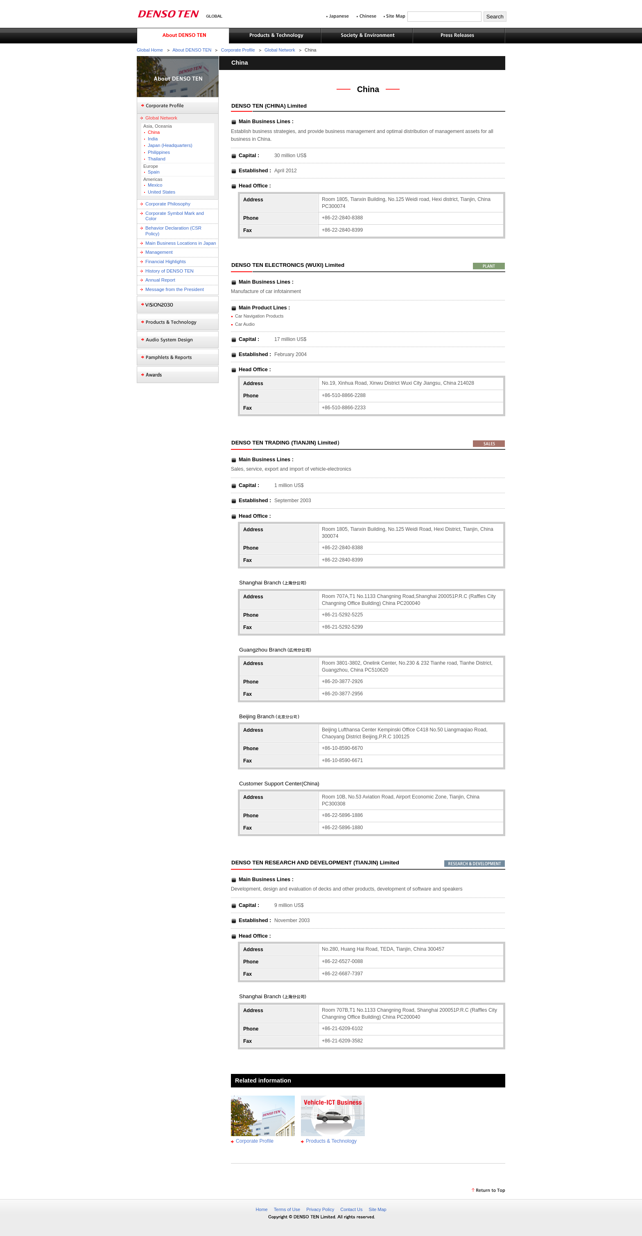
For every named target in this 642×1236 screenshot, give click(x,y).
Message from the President (174, 289)
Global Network (279, 49)
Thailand (156, 158)
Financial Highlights (165, 261)
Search (495, 17)
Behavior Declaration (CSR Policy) (173, 231)
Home (261, 1209)
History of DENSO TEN (169, 270)
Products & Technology (275, 36)
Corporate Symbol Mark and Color (174, 216)
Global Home (150, 49)
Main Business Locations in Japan (180, 243)
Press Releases (459, 36)
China (154, 132)
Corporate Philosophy (167, 203)
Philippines (159, 152)
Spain (154, 171)
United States (161, 191)
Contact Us (351, 1209)
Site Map (377, 1209)
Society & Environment (367, 36)
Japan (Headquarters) (170, 145)
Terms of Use (287, 1209)
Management (159, 252)
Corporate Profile (238, 49)
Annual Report (160, 279)
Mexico (155, 185)
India (153, 138)
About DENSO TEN (183, 36)
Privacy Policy (320, 1209)
